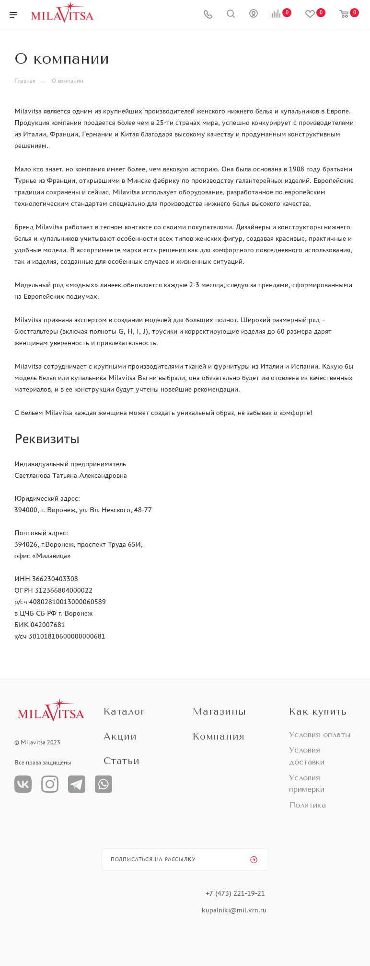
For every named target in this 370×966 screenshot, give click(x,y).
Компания (218, 736)
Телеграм (76, 784)
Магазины (219, 711)
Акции (120, 736)
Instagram (49, 784)
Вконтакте (23, 784)
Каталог (124, 711)
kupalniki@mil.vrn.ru (235, 910)
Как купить (318, 711)
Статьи (122, 760)
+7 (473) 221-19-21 (235, 893)
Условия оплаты (320, 734)
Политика (307, 804)
